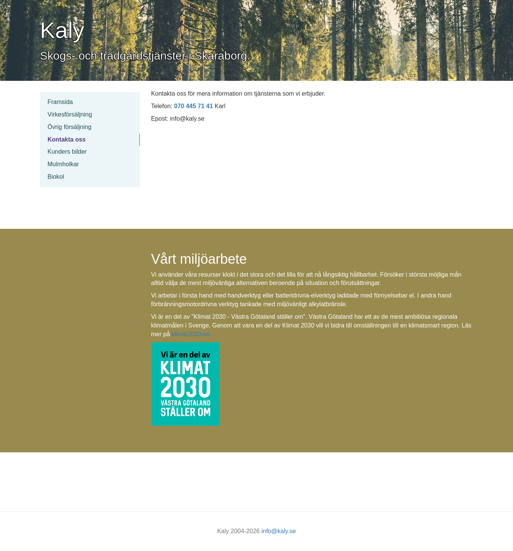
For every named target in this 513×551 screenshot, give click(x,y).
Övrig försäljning (70, 127)
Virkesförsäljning (70, 114)
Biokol (56, 176)
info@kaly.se (278, 531)
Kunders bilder (67, 151)
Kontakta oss (67, 139)
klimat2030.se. (191, 334)
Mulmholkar (63, 164)
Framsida (60, 102)
